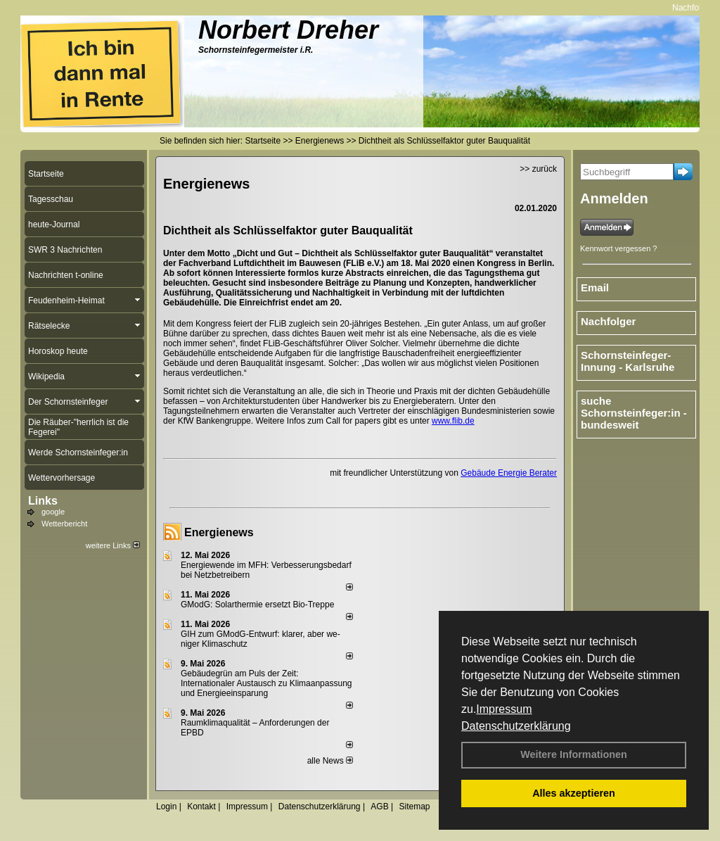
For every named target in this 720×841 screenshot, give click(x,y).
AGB (379, 806)
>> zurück (538, 169)
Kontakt (201, 806)
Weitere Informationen (573, 754)
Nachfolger (608, 321)
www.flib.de (453, 421)
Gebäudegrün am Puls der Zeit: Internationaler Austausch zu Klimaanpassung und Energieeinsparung (266, 683)
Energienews (219, 532)
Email (595, 287)
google (53, 511)
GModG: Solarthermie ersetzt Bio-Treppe (257, 604)
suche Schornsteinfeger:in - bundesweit (634, 413)
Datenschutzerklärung (516, 726)
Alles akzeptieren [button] (573, 793)
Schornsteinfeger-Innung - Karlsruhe (627, 361)
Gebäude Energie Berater (509, 473)
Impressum (504, 709)
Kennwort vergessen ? (618, 248)
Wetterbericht (64, 523)
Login (166, 806)
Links (43, 501)
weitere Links (113, 545)
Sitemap (414, 806)
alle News (330, 761)
